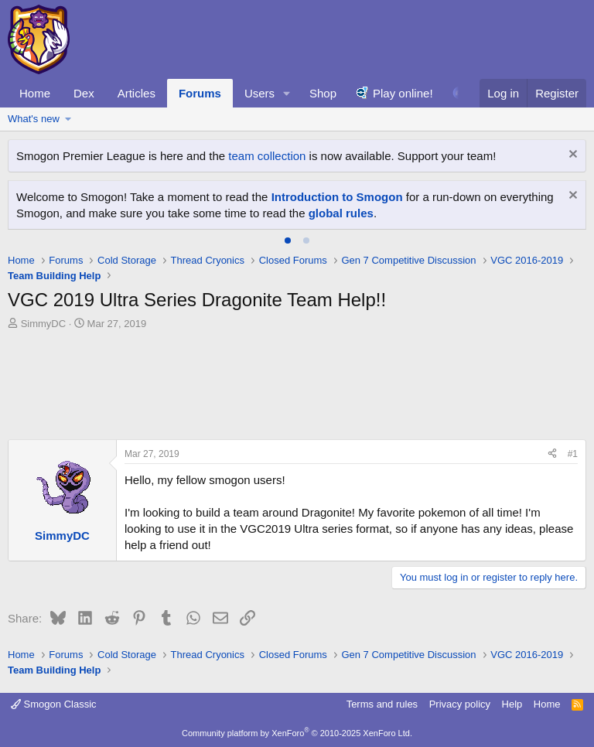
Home (34, 93)
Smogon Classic (54, 704)
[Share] (552, 454)
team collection (267, 155)
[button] (287, 93)
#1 (573, 454)
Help (512, 704)
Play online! (403, 93)
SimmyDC (44, 323)
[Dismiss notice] (571, 156)
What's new (34, 118)
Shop (322, 93)
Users (259, 93)
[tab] (287, 240)
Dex (83, 93)
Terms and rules (382, 704)
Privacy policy (459, 704)
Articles (136, 93)
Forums (200, 93)
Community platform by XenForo (297, 733)
